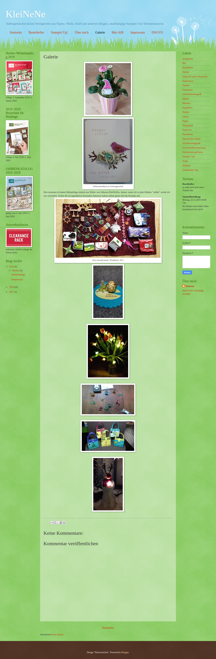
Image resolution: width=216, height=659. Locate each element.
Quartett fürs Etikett (191, 139)
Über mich (82, 32)
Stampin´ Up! (188, 156)
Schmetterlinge (18, 274)
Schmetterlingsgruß (191, 143)
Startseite (16, 32)
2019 (11, 266)
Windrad (186, 165)
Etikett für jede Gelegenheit (194, 76)
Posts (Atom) (57, 634)
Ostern (185, 116)
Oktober (16, 270)
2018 (11, 287)
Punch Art (187, 130)
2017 (11, 292)
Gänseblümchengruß (191, 94)
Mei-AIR (118, 32)
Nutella (185, 112)
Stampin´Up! (59, 32)
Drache (185, 72)
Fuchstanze (187, 90)
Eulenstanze (187, 81)
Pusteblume (187, 134)
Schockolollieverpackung (193, 148)
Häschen (186, 103)
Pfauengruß (187, 125)
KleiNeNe (25, 14)
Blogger (125, 652)
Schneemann (17, 279)
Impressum (137, 32)
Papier (185, 121)
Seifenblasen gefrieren (192, 152)
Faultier (185, 85)
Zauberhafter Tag (190, 170)
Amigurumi (187, 59)
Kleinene (190, 286)
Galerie (100, 32)
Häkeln (185, 99)
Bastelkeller (36, 32)
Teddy (185, 161)
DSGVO (157, 32)
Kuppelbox (187, 107)
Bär (184, 63)
